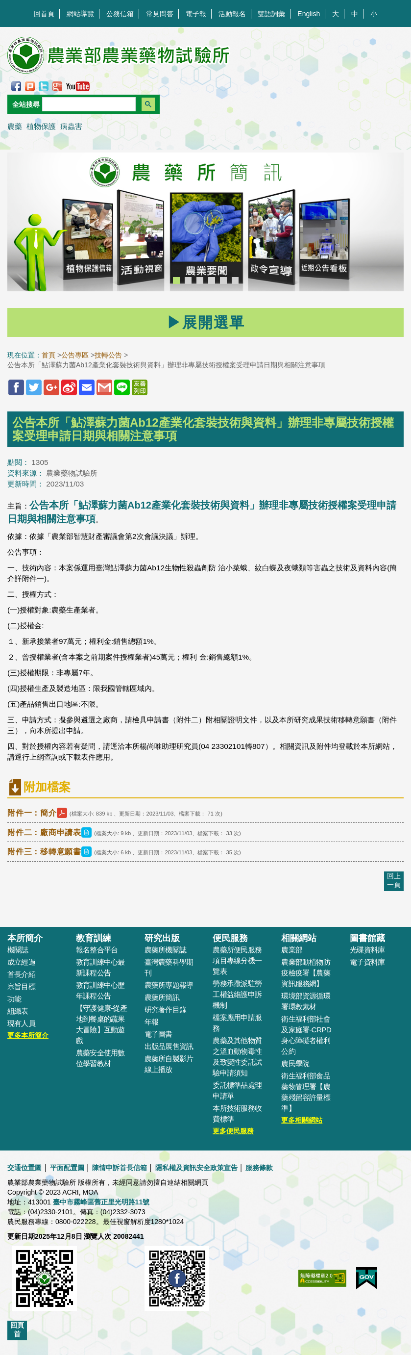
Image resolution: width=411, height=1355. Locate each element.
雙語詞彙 (271, 14)
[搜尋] (88, 104)
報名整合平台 (97, 950)
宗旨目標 (21, 986)
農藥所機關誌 (165, 950)
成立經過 (21, 962)
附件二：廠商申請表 (50, 832)
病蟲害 (71, 126)
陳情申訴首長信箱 (119, 1168)
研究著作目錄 (165, 1009)
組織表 (17, 1011)
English (308, 14)
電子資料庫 (367, 962)
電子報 (196, 14)
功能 (14, 999)
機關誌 (17, 950)
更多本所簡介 (27, 1035)
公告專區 (75, 355)
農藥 (14, 126)
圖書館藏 (367, 938)
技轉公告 (108, 355)
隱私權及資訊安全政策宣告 (196, 1168)
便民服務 (230, 938)
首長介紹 (21, 974)
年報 (151, 1022)
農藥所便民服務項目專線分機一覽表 (237, 960)
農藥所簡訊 (162, 997)
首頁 (48, 355)
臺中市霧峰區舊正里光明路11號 (101, 1202)
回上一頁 (394, 880)
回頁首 (17, 1329)
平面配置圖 (67, 1168)
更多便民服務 (233, 1131)
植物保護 (41, 126)
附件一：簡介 (38, 813)
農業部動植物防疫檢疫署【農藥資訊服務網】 (305, 973)
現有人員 (21, 1023)
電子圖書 (158, 1034)
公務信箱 (120, 14)
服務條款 (259, 1168)
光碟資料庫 (367, 950)
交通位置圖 (24, 1168)
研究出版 (162, 938)
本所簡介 (25, 938)
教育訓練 (93, 938)
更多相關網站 (301, 1120)
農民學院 (295, 1063)
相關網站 (298, 938)
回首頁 (44, 14)
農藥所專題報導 (169, 985)
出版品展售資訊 (169, 1046)
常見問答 (159, 14)
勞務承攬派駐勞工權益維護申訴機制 (237, 994)
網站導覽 (80, 14)
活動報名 (232, 14)
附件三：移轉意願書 (50, 851)
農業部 (291, 950)
